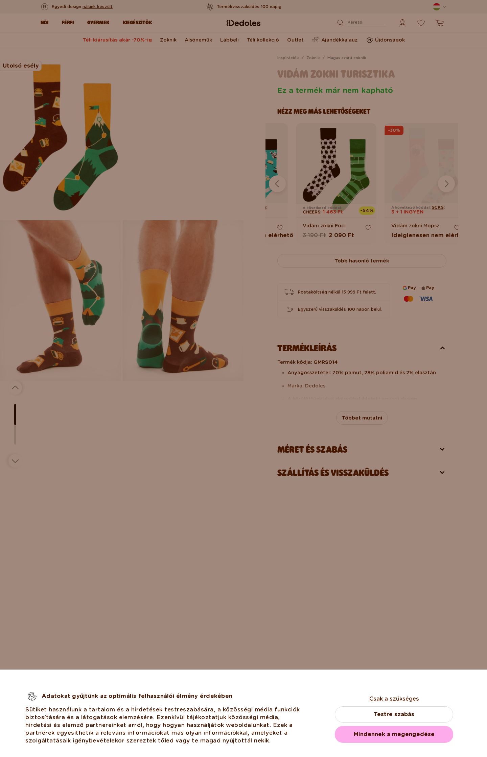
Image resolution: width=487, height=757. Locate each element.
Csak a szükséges (394, 699)
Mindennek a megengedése (394, 734)
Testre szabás (394, 714)
